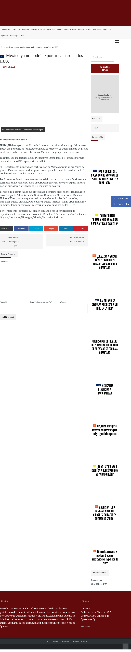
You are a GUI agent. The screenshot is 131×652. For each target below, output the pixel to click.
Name (3, 302)
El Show (73, 29)
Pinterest (80, 228)
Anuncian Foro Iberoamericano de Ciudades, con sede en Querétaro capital (104, 513)
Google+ (51, 228)
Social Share (121, 204)
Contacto (65, 641)
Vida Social (97, 29)
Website (63, 302)
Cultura (88, 29)
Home (3, 47)
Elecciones (17, 29)
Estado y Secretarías (48, 29)
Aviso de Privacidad (80, 641)
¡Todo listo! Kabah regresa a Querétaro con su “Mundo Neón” (104, 470)
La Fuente (98, 128)
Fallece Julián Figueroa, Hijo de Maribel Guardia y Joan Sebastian (104, 220)
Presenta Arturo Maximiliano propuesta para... (10, 241)
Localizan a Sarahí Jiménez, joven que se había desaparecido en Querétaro (105, 262)
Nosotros (55, 641)
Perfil (110, 29)
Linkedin (66, 228)
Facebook (21, 228)
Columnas (25, 29)
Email (41, 302)
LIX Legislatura (6, 29)
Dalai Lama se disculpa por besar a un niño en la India (105, 304)
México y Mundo (63, 29)
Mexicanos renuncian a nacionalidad (104, 389)
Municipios (35, 29)
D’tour (22, 35)
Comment (4, 261)
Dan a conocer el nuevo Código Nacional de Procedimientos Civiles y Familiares (105, 177)
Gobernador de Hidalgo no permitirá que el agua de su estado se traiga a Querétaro (104, 347)
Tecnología (14, 35)
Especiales (4, 35)
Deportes (81, 29)
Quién (105, 29)
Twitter (36, 228)
